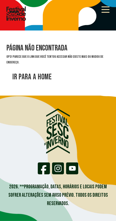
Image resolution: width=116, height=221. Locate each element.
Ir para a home (32, 77)
